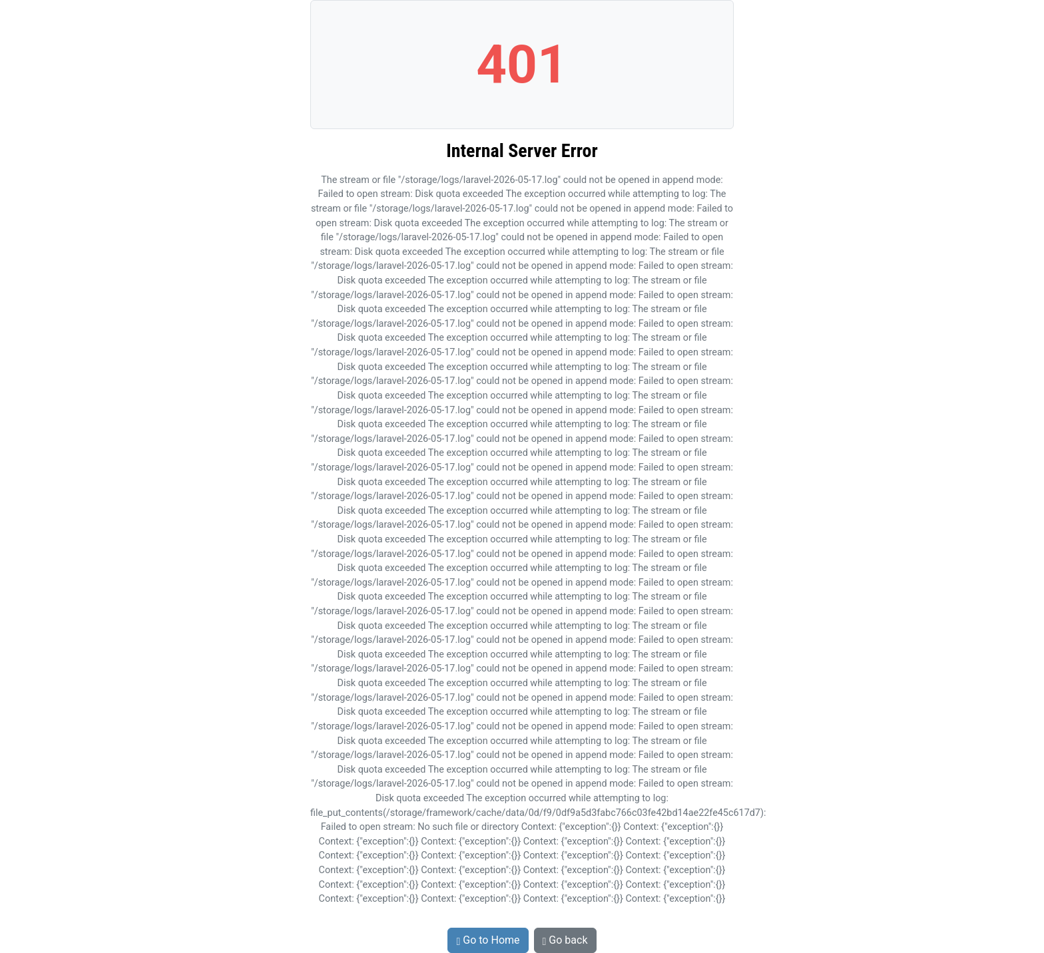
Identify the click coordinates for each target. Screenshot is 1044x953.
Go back (565, 940)
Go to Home (487, 940)
